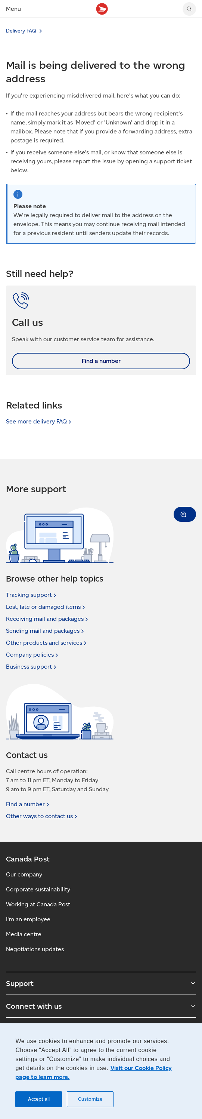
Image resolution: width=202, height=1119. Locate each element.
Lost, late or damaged (46, 606)
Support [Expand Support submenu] (101, 983)
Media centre (23, 934)
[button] (185, 514)
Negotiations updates (35, 949)
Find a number (101, 360)
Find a (28, 804)
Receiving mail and (48, 618)
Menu (13, 8)
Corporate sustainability (38, 889)
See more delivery (39, 421)
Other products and (47, 642)
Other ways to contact (42, 816)
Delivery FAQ (21, 31)
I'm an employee (28, 919)
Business (32, 666)
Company (33, 654)
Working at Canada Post (38, 904)
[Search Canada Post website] (189, 9)
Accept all (39, 1099)
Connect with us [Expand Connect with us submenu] (101, 1006)
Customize (90, 1099)
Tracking (32, 595)
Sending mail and (46, 630)
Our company (24, 874)
